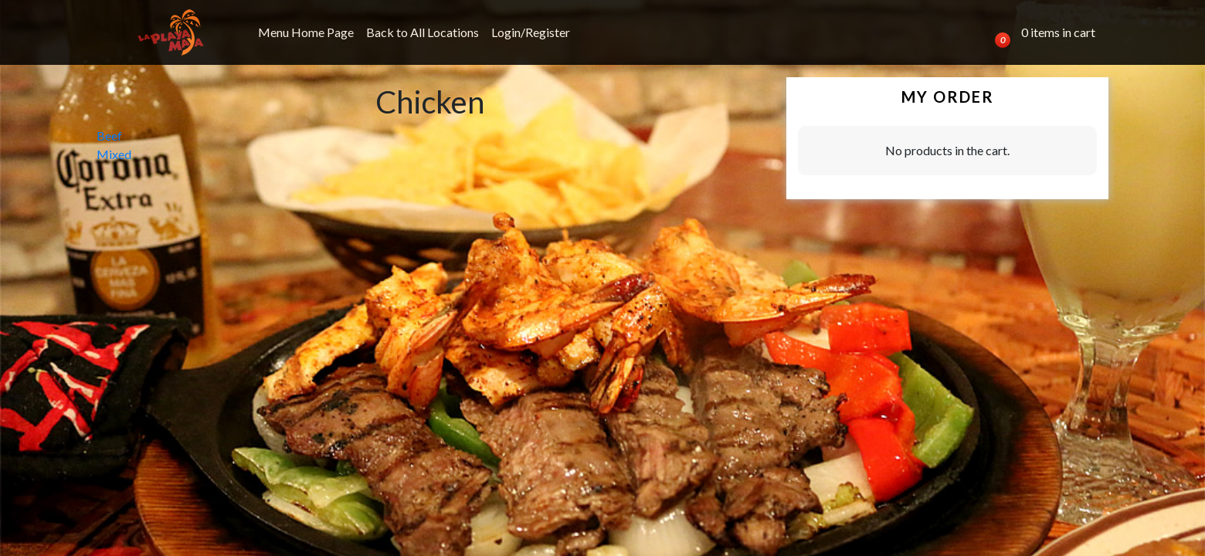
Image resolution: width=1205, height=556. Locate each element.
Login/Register (530, 32)
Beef (109, 135)
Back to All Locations (422, 32)
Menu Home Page (306, 32)
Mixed (114, 154)
